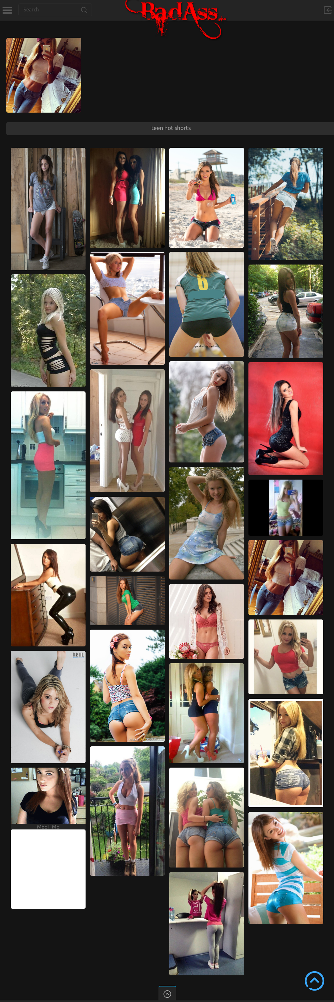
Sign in (328, 10)
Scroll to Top (314, 981)
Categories (7, 10)
